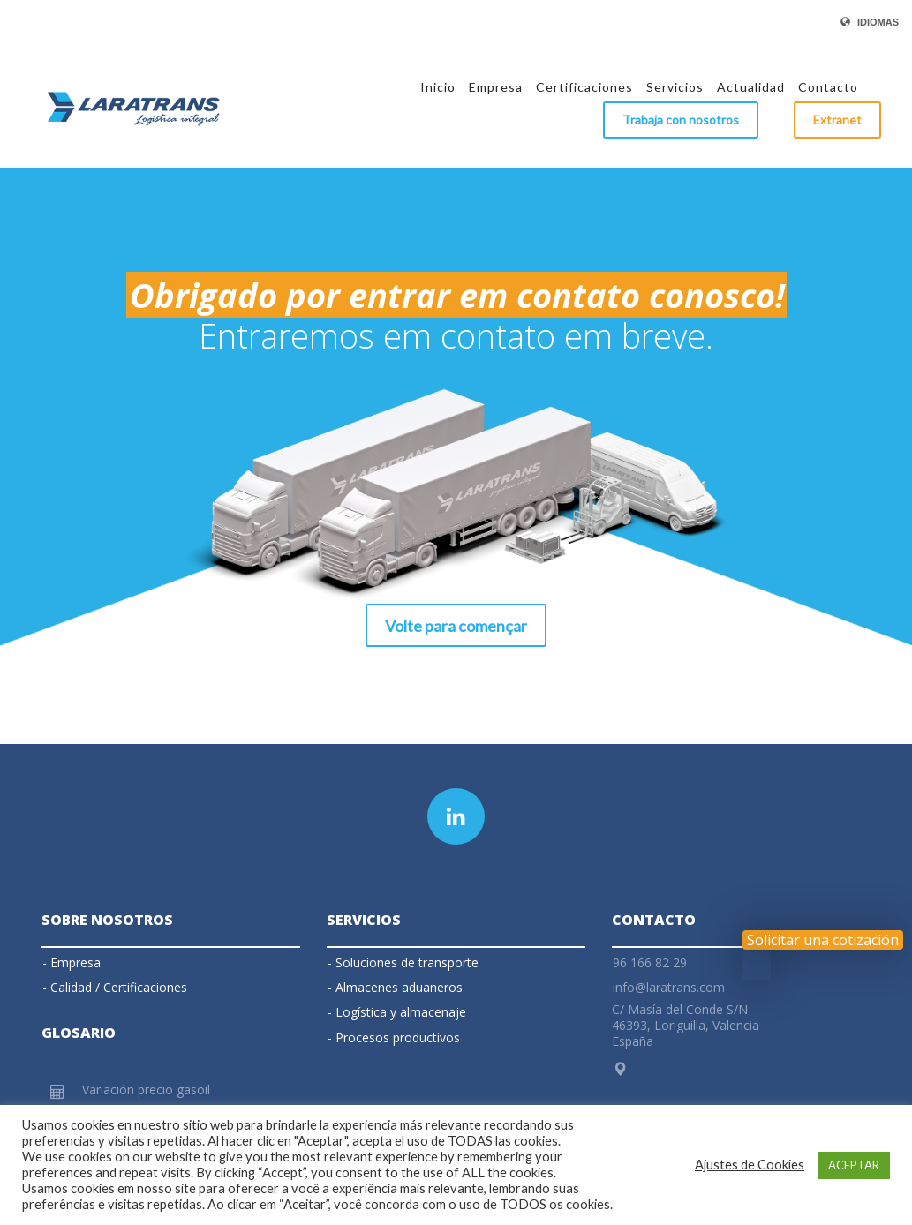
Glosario (78, 1032)
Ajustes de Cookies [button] (749, 1164)
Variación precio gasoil (146, 1089)
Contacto (654, 919)
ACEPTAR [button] (853, 1165)
